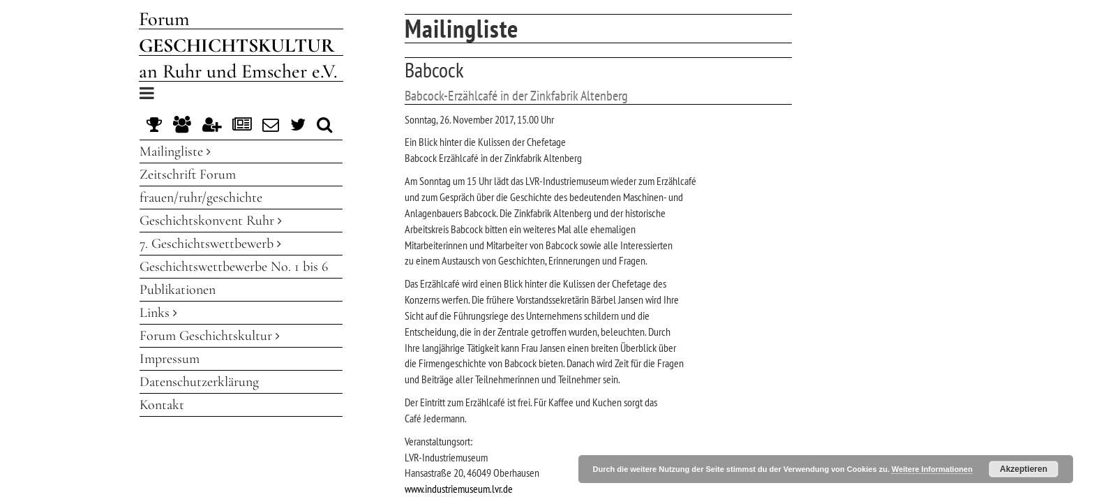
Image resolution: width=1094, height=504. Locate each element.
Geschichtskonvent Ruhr (211, 220)
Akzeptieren (1023, 469)
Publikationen (178, 289)
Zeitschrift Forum (188, 174)
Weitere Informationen (932, 469)
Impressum (170, 358)
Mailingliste (175, 151)
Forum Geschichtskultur (210, 335)
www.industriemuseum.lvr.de (459, 489)
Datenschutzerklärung (199, 381)
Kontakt (162, 404)
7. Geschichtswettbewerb (210, 243)
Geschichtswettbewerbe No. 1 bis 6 (234, 266)
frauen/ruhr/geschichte (201, 197)
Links (158, 312)
